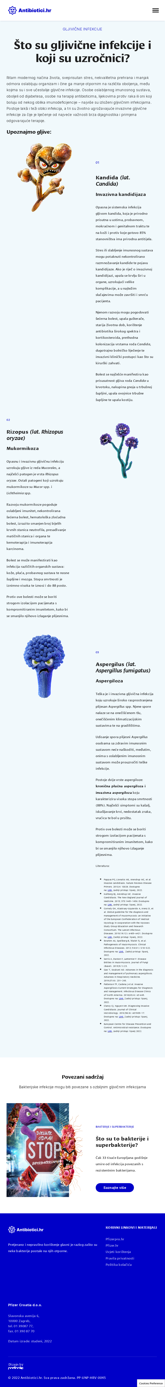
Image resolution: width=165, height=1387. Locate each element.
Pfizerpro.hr (115, 1238)
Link (110, 890)
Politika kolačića (119, 1264)
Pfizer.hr (112, 1245)
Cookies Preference (151, 1383)
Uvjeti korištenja (118, 1251)
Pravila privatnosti (120, 1258)
